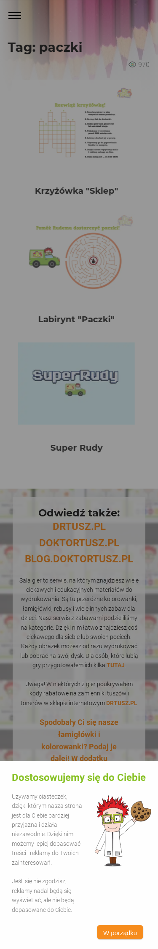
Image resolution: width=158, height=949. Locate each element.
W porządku (120, 932)
